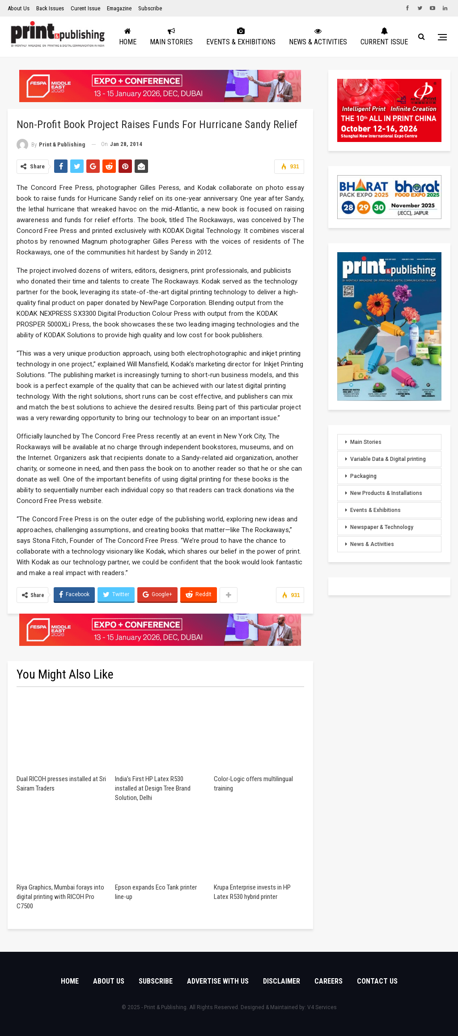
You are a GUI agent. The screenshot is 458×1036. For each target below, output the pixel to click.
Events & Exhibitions (271, 36)
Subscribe (150, 8)
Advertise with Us (218, 981)
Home (158, 36)
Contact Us (377, 981)
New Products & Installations (386, 493)
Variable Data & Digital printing (388, 459)
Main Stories (202, 36)
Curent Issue (85, 8)
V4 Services (322, 1007)
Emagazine (119, 8)
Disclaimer (281, 981)
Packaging (363, 476)
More (399, 36)
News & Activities (348, 36)
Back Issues (50, 8)
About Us (19, 8)
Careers (328, 981)
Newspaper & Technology (381, 527)
